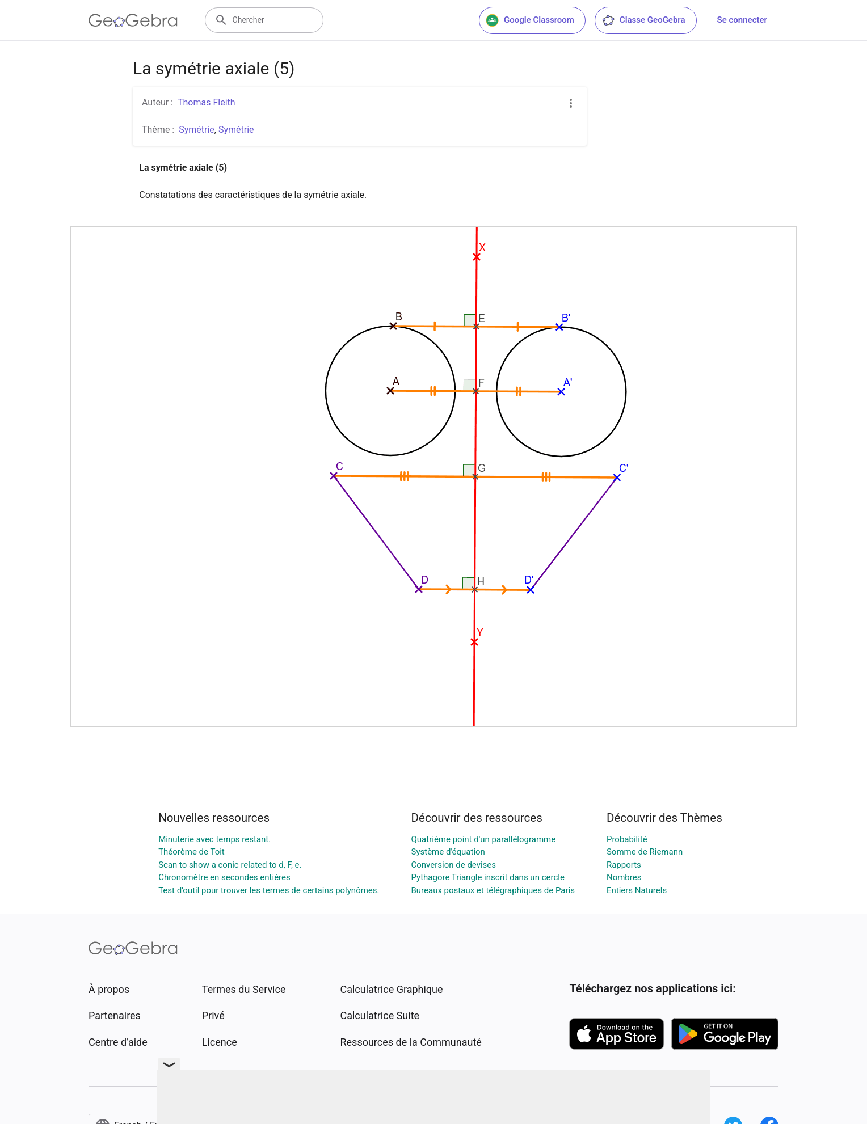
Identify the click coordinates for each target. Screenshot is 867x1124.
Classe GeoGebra (643, 20)
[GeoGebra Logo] (133, 20)
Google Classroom (530, 20)
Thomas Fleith (206, 102)
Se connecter (742, 20)
